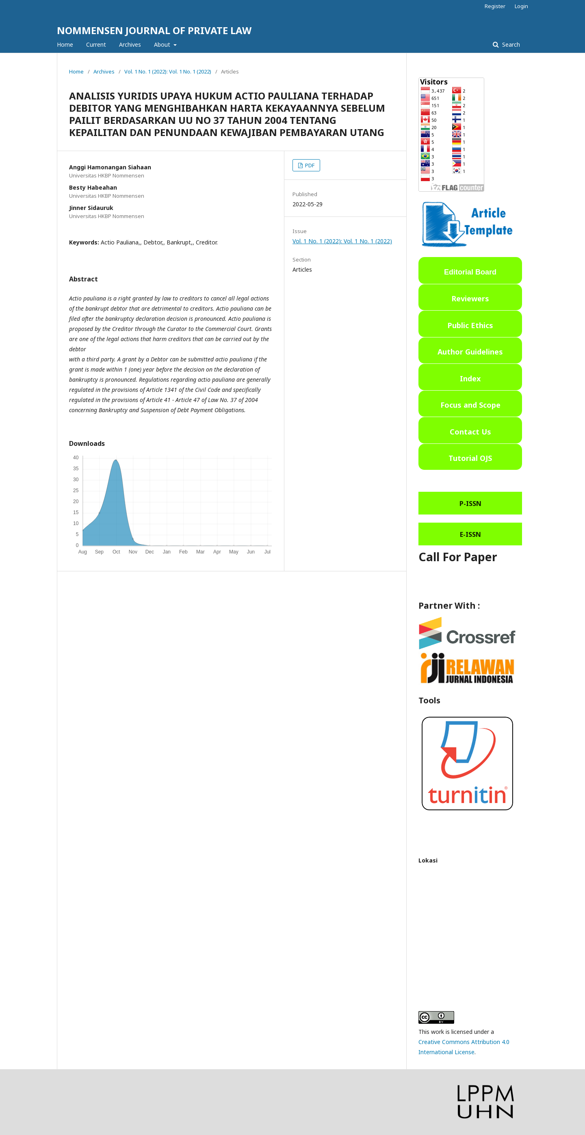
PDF (309, 165)
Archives (130, 44)
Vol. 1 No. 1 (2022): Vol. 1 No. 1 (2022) (167, 71)
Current (96, 44)
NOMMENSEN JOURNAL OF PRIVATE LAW (154, 30)
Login (521, 6)
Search (510, 44)
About (163, 44)
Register (495, 6)
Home (65, 44)
